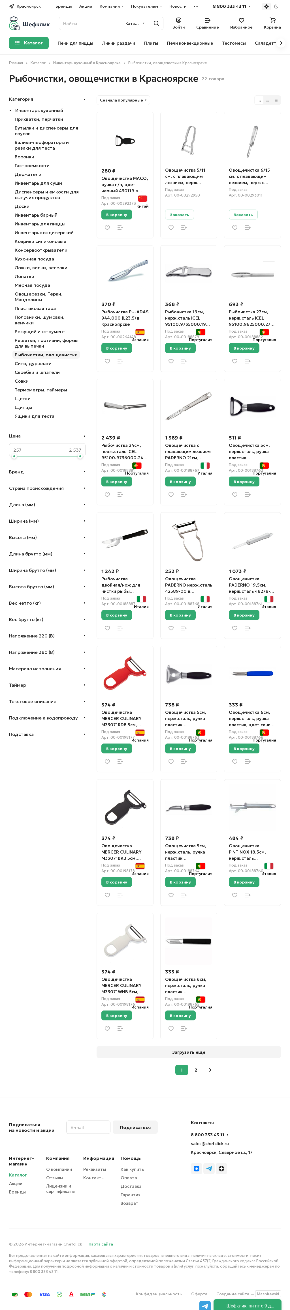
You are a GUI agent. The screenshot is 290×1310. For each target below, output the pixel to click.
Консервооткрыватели (41, 250)
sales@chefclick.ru (210, 1143)
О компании (59, 1169)
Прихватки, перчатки (39, 119)
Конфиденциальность (159, 1293)
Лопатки (24, 276)
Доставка (131, 1186)
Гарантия (130, 1194)
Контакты (94, 1177)
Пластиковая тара (35, 308)
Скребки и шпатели (37, 372)
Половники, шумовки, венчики (40, 320)
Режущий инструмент (40, 331)
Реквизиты (94, 1169)
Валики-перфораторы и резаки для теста (42, 145)
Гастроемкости (32, 165)
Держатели (28, 174)
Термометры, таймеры (41, 390)
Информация (98, 1158)
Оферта (199, 1293)
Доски (22, 206)
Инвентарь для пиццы (40, 224)
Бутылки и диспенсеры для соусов (46, 130)
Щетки (23, 398)
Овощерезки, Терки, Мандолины (39, 296)
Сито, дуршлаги (33, 363)
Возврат (129, 1203)
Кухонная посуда (34, 259)
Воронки (24, 157)
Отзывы (54, 1177)
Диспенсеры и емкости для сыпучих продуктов (47, 194)
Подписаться (135, 1127)
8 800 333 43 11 (229, 6)
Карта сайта (101, 1244)
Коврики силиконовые (40, 241)
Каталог (18, 1175)
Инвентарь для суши (38, 183)
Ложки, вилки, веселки (41, 267)
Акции (15, 1183)
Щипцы (23, 407)
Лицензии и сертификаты (60, 1188)
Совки (22, 381)
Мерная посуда (32, 285)
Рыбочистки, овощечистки (46, 354)
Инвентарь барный (36, 215)
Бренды (17, 1192)
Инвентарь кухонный (39, 110)
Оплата (129, 1177)
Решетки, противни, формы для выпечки (46, 343)
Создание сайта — (248, 1293)
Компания (57, 1158)
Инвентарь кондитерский (44, 232)
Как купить (132, 1169)
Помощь (131, 1158)
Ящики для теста (34, 416)
